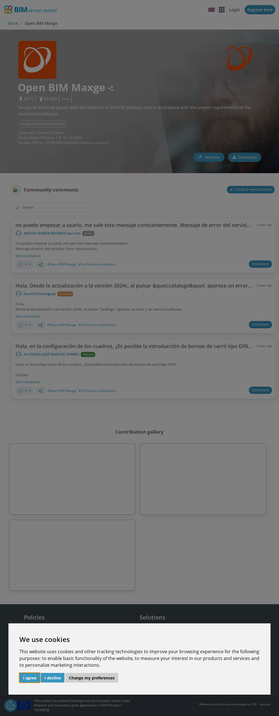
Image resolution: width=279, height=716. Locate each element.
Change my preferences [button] (92, 678)
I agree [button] (29, 678)
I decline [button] (52, 678)
